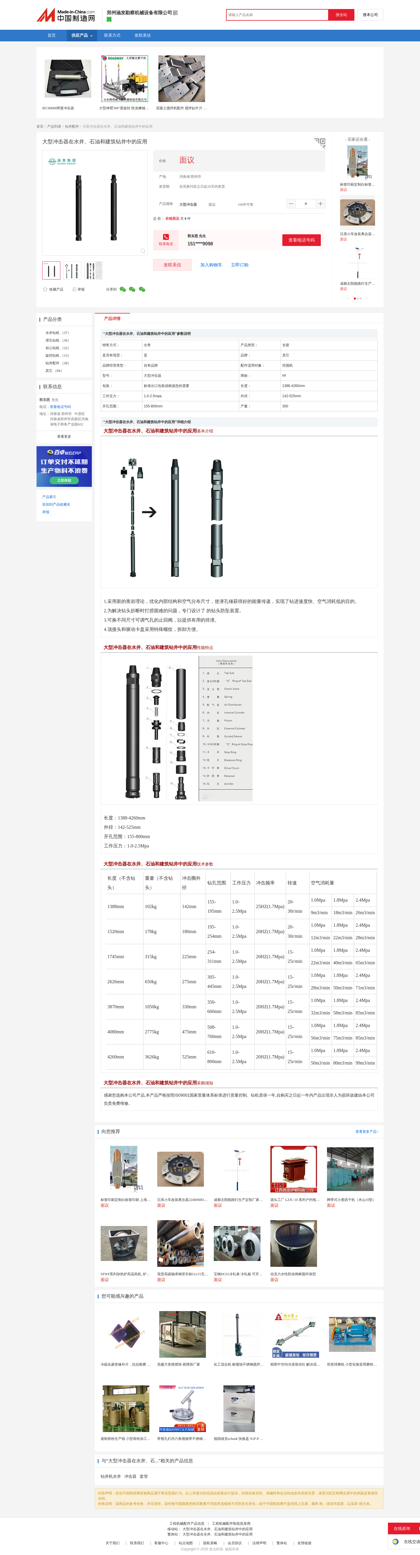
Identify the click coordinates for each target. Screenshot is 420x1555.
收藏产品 (53, 289)
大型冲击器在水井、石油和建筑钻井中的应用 (218, 1529)
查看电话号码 (301, 240)
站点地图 (186, 1543)
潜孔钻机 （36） (58, 340)
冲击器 (130, 1476)
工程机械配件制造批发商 (231, 1523)
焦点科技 (216, 1549)
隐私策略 (210, 1543)
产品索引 (49, 497)
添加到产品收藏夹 (56, 504)
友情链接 (305, 1543)
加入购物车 (211, 265)
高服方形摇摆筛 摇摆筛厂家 (178, 1364)
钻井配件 (72, 126)
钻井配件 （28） (58, 363)
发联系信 (172, 264)
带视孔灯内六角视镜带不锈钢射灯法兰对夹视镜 (194, 1439)
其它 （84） (55, 371)
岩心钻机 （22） (58, 348)
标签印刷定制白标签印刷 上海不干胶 (368, 184)
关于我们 (113, 1543)
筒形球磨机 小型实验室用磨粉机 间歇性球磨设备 (364, 1364)
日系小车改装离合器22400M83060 (366, 234)
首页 (39, 126)
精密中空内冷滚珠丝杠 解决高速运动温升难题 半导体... (312, 1364)
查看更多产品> (367, 1132)
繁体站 (281, 1543)
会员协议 (235, 1543)
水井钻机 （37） (58, 333)
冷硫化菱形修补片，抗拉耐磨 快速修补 (131, 1364)
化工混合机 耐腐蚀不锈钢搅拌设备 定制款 (246, 1364)
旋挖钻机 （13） (58, 355)
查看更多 (64, 437)
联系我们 (137, 1543)
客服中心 (161, 1543)
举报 (78, 289)
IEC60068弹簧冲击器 (58, 108)
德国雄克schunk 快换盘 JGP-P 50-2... (241, 1439)
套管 (144, 1476)
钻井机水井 (111, 1476)
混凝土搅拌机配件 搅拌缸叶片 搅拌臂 (185, 108)
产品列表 (54, 126)
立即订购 (240, 265)
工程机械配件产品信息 (186, 1523)
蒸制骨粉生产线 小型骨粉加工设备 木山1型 (134, 1439)
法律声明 (259, 1543)
